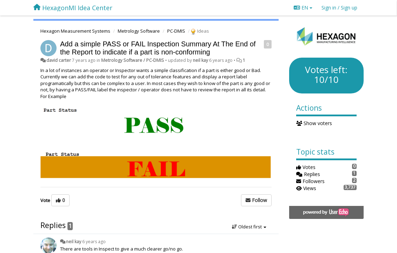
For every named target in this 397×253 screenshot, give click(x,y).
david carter (58, 60)
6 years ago (94, 242)
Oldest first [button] (249, 226)
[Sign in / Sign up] (339, 8)
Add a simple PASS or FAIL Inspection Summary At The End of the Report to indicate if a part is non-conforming (158, 48)
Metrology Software (139, 31)
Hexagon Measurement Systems (75, 31)
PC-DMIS (176, 31)
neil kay (200, 60)
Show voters (314, 123)
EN (303, 7)
